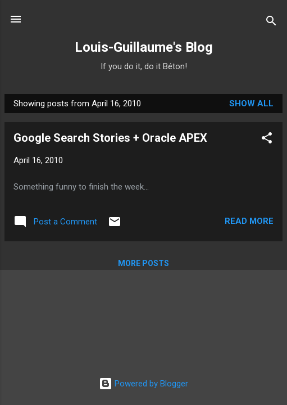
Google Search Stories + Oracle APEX (110, 138)
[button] (267, 139)
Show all (251, 103)
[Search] (271, 23)
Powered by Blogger (143, 384)
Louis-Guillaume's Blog (144, 47)
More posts (143, 263)
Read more (249, 221)
